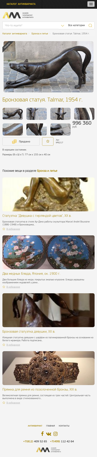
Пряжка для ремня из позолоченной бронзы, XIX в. (39, 389)
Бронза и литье (47, 170)
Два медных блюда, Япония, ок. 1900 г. (31, 273)
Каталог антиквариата (21, 4)
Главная (50, 426)
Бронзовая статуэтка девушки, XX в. (28, 331)
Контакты (64, 426)
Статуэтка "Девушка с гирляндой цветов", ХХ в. (36, 215)
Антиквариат (35, 426)
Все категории (76, 25)
